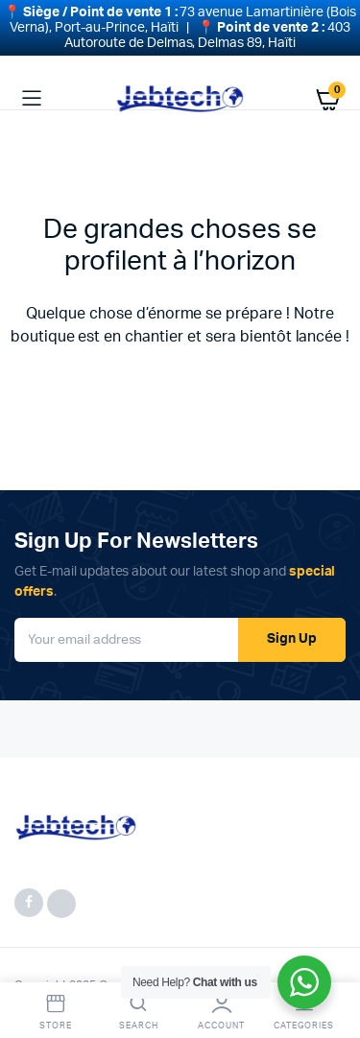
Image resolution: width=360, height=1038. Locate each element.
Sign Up (292, 631)
